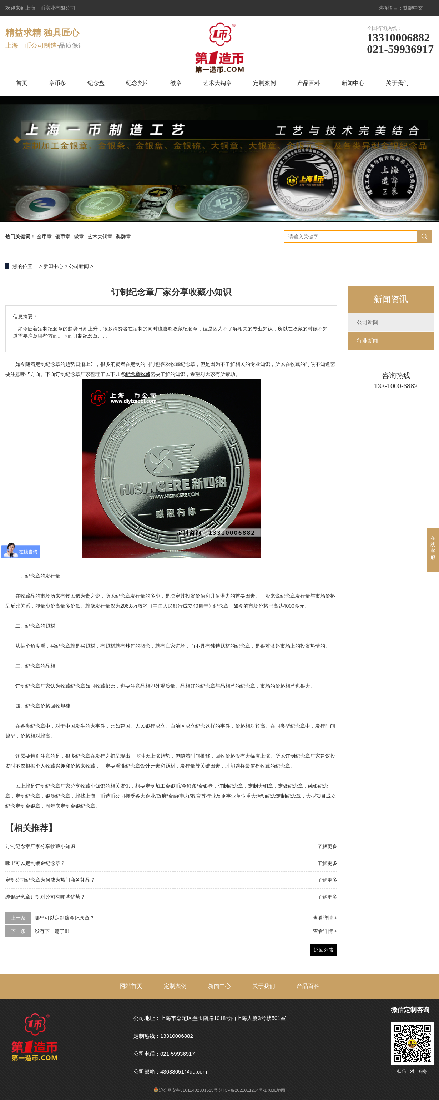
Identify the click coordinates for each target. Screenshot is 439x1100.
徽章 (176, 83)
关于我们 (397, 83)
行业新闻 (367, 341)
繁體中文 (413, 8)
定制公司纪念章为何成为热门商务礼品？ (50, 880)
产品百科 (308, 83)
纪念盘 (96, 83)
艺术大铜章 (217, 83)
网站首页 (131, 986)
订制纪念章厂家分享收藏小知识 (40, 846)
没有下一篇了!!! (52, 931)
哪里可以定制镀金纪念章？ (35, 863)
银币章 (62, 236)
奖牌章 (123, 236)
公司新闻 (79, 266)
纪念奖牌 (137, 83)
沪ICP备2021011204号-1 (243, 1090)
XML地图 (277, 1090)
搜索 (424, 236)
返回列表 (324, 950)
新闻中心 (353, 83)
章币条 (57, 83)
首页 (21, 83)
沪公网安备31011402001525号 (186, 1090)
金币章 (44, 236)
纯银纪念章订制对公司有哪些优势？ (45, 897)
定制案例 (264, 83)
